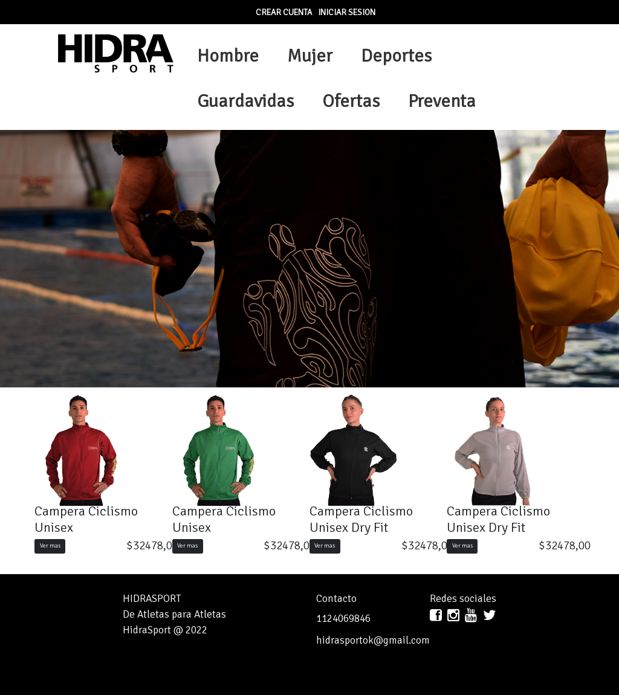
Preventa (442, 101)
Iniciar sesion (346, 12)
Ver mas (50, 545)
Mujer (309, 56)
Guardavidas (245, 101)
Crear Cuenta (284, 12)
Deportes (396, 56)
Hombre (228, 56)
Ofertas (351, 101)
